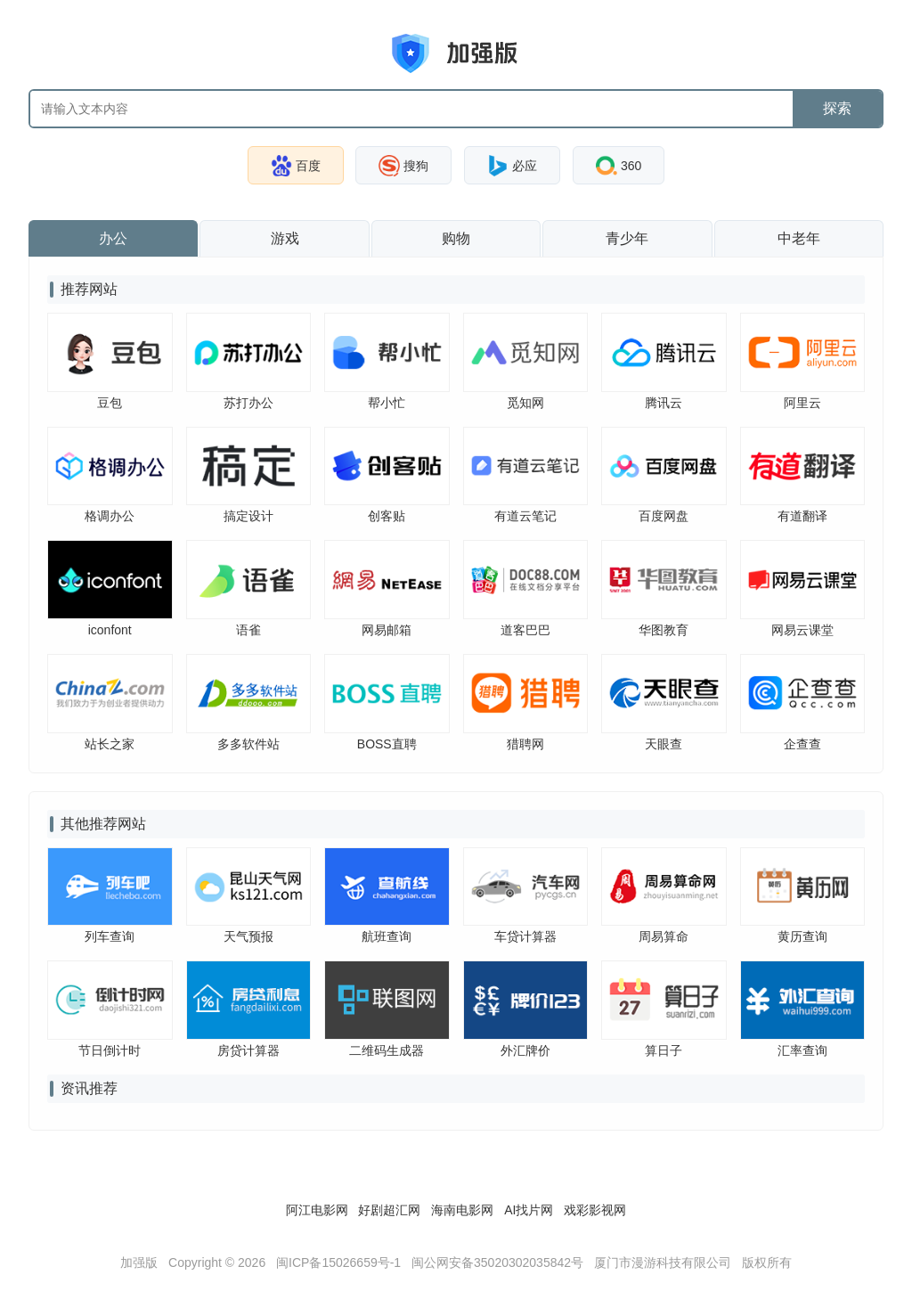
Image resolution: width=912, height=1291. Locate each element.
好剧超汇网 (389, 1210)
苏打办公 (248, 403)
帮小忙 (386, 403)
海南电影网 (462, 1210)
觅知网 (525, 403)
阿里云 (802, 403)
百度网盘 (663, 516)
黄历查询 (802, 936)
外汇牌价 (525, 1050)
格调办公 (109, 516)
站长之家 (109, 744)
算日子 (663, 1050)
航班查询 (386, 936)
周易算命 (663, 936)
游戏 (285, 238)
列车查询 (109, 936)
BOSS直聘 (387, 744)
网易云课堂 (802, 630)
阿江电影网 (317, 1210)
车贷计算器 (525, 936)
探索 (837, 108)
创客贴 (386, 516)
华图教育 (663, 630)
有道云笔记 (525, 516)
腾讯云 (663, 403)
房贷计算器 (248, 1050)
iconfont (110, 630)
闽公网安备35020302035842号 (497, 1262)
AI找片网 (528, 1210)
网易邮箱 (386, 630)
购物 (456, 238)
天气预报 (248, 936)
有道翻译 (802, 516)
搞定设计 (248, 516)
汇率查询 (802, 1050)
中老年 (799, 238)
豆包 (109, 403)
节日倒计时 (109, 1050)
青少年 (627, 238)
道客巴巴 (525, 630)
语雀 (248, 630)
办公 (113, 238)
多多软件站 (248, 744)
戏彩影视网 (595, 1210)
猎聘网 (525, 744)
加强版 (139, 1262)
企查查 (802, 744)
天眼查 (663, 744)
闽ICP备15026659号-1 (338, 1262)
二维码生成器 (386, 1050)
